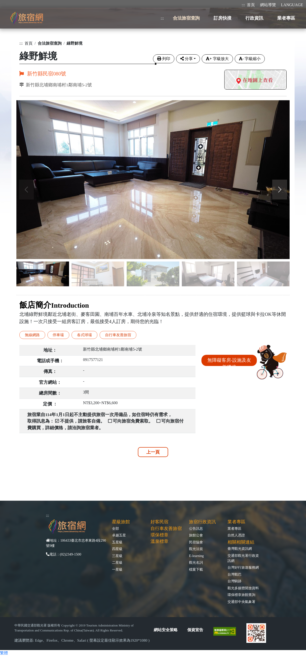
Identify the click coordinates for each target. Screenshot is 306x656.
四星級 (117, 549)
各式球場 (84, 335)
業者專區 (234, 528)
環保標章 (159, 534)
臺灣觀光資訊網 (240, 549)
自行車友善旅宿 (118, 335)
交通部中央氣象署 (241, 602)
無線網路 (32, 335)
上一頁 (153, 452)
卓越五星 (119, 535)
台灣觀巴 (234, 574)
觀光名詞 (196, 562)
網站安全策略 (166, 630)
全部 (115, 528)
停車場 (58, 335)
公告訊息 (196, 528)
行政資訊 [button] (254, 18)
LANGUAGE (292, 5)
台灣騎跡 (234, 581)
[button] (279, 189)
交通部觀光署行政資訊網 (243, 558)
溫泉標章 (159, 541)
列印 (163, 59)
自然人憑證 (236, 535)
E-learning (196, 556)
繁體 (4, 653)
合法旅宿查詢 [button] (186, 18)
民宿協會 (196, 542)
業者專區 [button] (286, 18)
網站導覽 (268, 5)
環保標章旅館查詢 (241, 595)
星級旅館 (121, 521)
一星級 (117, 569)
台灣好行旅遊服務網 (243, 567)
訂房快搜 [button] (222, 18)
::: (243, 5)
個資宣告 (195, 630)
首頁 (251, 5)
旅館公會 (196, 535)
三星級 (117, 556)
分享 (186, 59)
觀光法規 (196, 549)
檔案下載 (196, 569)
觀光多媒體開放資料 (243, 588)
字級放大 (217, 59)
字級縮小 (250, 59)
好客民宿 (159, 521)
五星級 (117, 542)
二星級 (117, 562)
